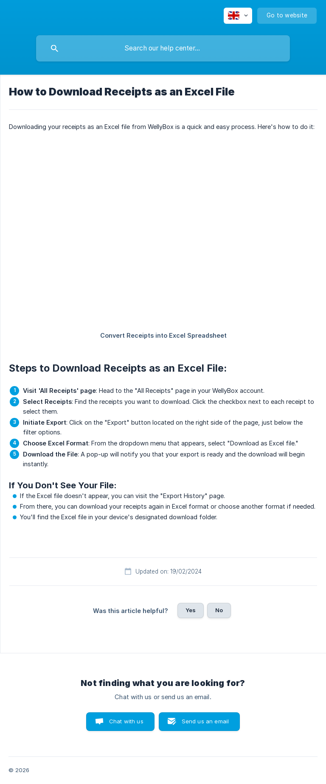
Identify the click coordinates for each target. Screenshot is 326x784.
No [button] (219, 610)
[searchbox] (163, 48)
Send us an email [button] (205, 721)
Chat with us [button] (126, 721)
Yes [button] (190, 610)
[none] (238, 16)
